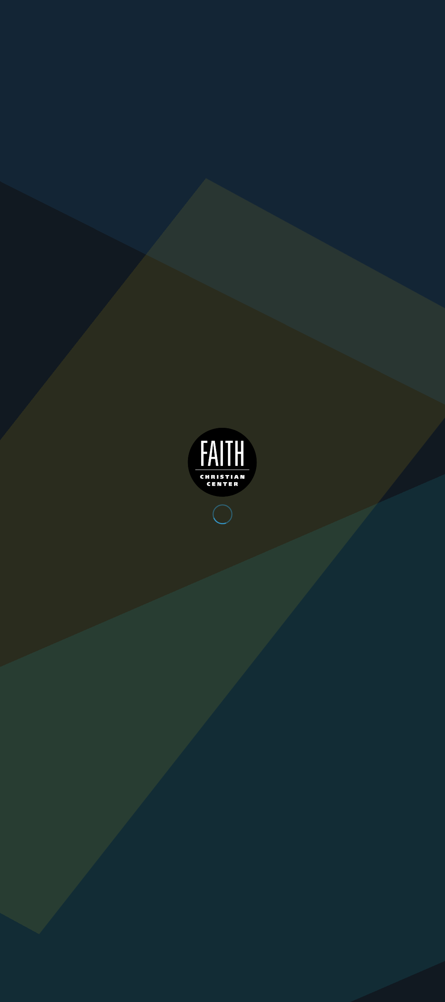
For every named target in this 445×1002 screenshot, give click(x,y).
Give (348, 8)
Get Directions (116, 893)
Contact (381, 8)
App (322, 8)
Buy (137, 327)
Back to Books (156, 402)
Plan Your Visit (363, 26)
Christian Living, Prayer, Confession (179, 308)
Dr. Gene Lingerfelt (161, 298)
